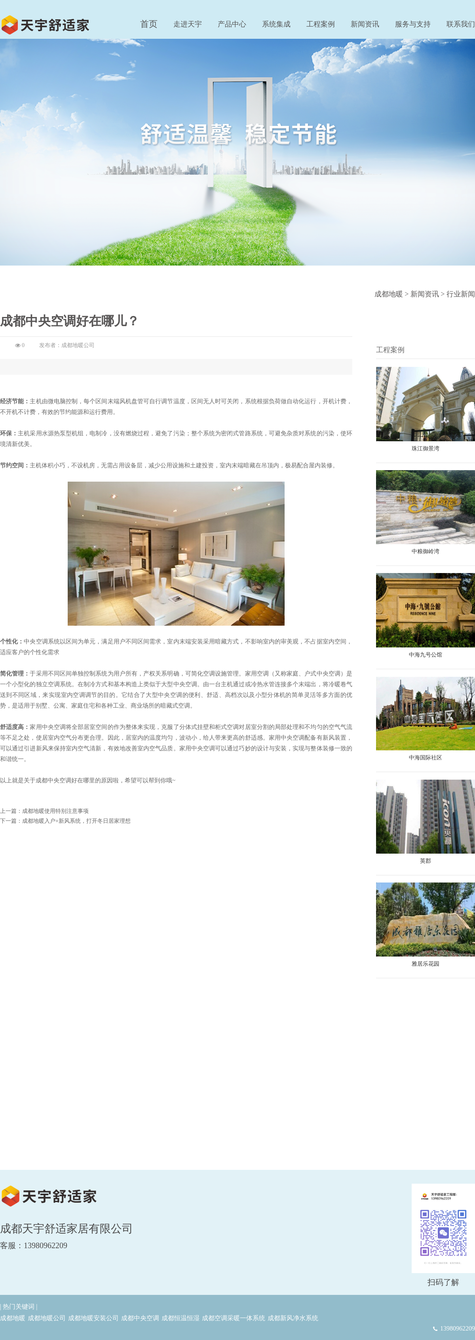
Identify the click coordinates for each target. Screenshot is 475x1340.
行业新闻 (460, 294)
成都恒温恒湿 (181, 1318)
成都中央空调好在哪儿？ (69, 321)
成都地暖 (388, 294)
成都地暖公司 (78, 345)
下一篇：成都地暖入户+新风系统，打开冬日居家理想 (65, 821)
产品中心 (232, 24)
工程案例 (320, 24)
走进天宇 (187, 24)
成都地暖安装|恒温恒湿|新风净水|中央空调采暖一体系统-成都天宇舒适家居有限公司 (45, 25)
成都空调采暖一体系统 (233, 1318)
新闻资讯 (365, 24)
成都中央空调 (53, 780)
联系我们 (460, 24)
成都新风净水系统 (293, 1318)
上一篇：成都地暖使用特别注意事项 (44, 811)
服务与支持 (413, 24)
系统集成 (276, 24)
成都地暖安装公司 (93, 1318)
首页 (149, 24)
